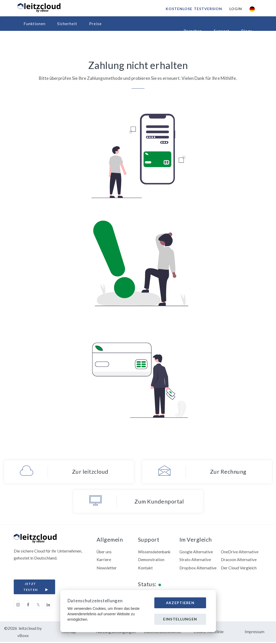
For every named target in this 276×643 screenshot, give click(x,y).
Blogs (246, 31)
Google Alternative (196, 552)
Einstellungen (180, 619)
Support (221, 31)
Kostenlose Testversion (193, 8)
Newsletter (107, 568)
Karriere (104, 560)
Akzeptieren (180, 602)
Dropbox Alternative (197, 568)
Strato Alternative (195, 560)
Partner (31, 38)
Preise (95, 23)
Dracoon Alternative (239, 560)
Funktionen (35, 23)
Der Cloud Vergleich (239, 568)
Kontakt (145, 568)
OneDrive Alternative (240, 552)
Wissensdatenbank (155, 552)
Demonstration (151, 560)
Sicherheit (67, 23)
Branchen (193, 31)
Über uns (105, 552)
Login (235, 8)
